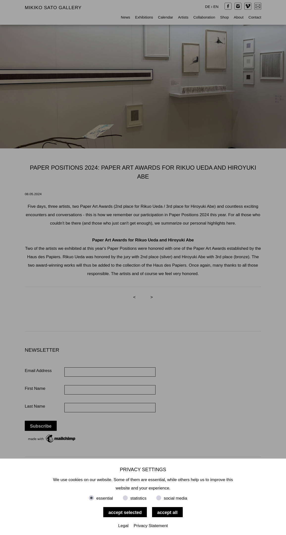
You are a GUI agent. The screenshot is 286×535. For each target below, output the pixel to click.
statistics (138, 498)
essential (104, 498)
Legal (123, 525)
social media (175, 498)
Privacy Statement (151, 525)
